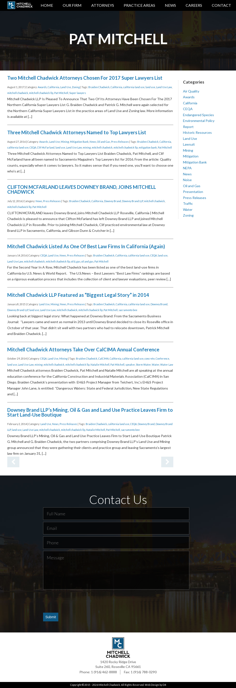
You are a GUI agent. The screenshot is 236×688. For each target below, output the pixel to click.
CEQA (33, 147)
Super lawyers (77, 93)
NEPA (187, 168)
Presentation (193, 192)
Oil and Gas (103, 141)
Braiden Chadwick (99, 87)
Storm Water (143, 364)
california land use (134, 87)
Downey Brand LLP (132, 201)
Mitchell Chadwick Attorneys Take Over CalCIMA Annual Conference (83, 349)
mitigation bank (148, 147)
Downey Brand (112, 201)
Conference (162, 358)
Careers (194, 5)
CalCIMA (103, 358)
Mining (65, 141)
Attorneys (102, 5)
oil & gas (75, 261)
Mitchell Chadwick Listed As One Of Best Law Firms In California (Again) (86, 246)
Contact (221, 5)
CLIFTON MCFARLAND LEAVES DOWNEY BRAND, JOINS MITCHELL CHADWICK (81, 189)
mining (87, 147)
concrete (150, 358)
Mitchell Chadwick (109, 684)
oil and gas (87, 261)
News (170, 5)
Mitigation (190, 156)
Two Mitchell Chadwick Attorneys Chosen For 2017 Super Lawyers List (84, 78)
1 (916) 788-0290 (144, 672)
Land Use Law (164, 87)
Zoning (76, 87)
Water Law (166, 364)
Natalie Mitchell (100, 364)
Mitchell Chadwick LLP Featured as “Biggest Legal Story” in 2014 (78, 295)
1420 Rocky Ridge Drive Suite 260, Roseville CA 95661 (118, 664)
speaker (130, 364)
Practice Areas (139, 5)
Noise (187, 180)
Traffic (188, 203)
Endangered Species (198, 115)
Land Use (65, 87)
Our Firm (72, 5)
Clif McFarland (45, 147)
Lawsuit (189, 144)
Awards (42, 87)
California (53, 87)
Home (47, 5)
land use (150, 87)
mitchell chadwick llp (41, 93)
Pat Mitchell (61, 93)
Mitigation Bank (79, 141)
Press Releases (120, 141)
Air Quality (191, 91)
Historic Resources (197, 132)
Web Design (152, 684)
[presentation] (80, 600)
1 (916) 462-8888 (104, 672)
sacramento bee (128, 310)
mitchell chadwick (17, 93)
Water (155, 364)
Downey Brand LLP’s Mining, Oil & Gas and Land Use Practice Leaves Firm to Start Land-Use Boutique (90, 412)
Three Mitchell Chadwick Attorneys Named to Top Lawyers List (76, 132)
